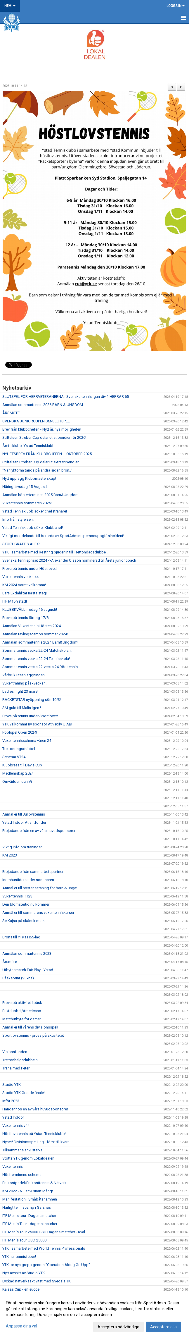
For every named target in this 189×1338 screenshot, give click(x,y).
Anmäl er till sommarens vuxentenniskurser (38, 912)
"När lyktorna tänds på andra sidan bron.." (37, 470)
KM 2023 (9, 855)
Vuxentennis (12, 1166)
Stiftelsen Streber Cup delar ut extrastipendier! (40, 462)
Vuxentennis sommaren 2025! (27, 503)
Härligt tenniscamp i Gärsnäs (26, 1207)
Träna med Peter (16, 1068)
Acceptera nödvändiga (118, 1327)
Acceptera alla (163, 1327)
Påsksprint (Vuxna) (18, 978)
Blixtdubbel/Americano (21, 1011)
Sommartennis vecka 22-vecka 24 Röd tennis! (40, 667)
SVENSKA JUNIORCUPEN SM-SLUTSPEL (36, 421)
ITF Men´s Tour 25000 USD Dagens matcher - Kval (43, 1232)
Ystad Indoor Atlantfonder (24, 822)
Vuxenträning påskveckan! (24, 683)
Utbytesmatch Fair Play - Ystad (27, 970)
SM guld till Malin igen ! (21, 708)
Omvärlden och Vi (17, 781)
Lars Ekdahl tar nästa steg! (24, 593)
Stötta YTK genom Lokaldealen (28, 1158)
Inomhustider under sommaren (28, 880)
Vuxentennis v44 (16, 1125)
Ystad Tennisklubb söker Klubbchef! (32, 527)
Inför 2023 (10, 1101)
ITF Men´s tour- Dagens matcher (29, 1215)
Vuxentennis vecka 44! (20, 577)
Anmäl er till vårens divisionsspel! (30, 1027)
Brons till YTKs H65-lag (21, 937)
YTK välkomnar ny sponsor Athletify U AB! (37, 724)
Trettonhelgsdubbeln (20, 1060)
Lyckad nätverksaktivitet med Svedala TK (36, 1281)
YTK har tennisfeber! (19, 1256)
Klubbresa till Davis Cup (22, 765)
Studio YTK (11, 1084)
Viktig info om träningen (22, 847)
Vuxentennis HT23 (17, 896)
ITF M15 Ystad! (14, 601)
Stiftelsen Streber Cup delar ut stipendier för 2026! (44, 437)
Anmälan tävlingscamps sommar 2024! (35, 634)
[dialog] (94, 1314)
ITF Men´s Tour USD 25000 (24, 1240)
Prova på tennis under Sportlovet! (30, 716)
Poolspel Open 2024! (19, 732)
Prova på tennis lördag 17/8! (25, 617)
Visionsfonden (14, 1052)
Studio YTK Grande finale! (23, 1093)
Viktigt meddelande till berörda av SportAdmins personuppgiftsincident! (63, 536)
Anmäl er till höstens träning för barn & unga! (39, 888)
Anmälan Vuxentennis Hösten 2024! (32, 626)
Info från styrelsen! (18, 519)
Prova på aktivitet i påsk (22, 1002)
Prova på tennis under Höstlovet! (29, 568)
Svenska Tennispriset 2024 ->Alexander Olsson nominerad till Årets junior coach (69, 560)
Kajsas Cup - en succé (20, 1289)
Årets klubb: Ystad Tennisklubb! (29, 445)
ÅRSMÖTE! (11, 413)
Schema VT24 (13, 757)
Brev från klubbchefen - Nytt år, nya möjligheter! (41, 429)
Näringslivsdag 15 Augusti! (25, 486)
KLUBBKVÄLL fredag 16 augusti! (29, 609)
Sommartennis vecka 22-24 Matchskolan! (37, 650)
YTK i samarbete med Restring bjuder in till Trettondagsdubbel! (54, 552)
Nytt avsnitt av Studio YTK (23, 1273)
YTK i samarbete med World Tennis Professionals (43, 1248)
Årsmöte (9, 961)
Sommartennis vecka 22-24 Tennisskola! (36, 658)
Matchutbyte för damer (21, 1019)
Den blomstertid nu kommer (25, 904)
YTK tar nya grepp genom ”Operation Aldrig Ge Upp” (46, 1265)
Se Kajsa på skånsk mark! (24, 921)
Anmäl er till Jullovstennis (23, 814)
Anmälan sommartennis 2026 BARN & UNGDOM (42, 405)
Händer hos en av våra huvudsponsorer (35, 1109)
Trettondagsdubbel (18, 749)
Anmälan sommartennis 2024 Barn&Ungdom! (40, 642)
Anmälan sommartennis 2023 (26, 953)
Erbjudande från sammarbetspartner (32, 871)
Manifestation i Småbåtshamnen (29, 1199)
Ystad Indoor (13, 1117)
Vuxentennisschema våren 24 (26, 740)
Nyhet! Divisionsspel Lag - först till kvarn (36, 1142)
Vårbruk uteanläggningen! (24, 675)
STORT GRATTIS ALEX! (21, 544)
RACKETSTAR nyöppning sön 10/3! (31, 699)
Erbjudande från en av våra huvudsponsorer (38, 830)
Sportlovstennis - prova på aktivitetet (33, 1035)
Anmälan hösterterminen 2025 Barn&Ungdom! (40, 495)
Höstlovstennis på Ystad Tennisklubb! (34, 1133)
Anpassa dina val (21, 1326)
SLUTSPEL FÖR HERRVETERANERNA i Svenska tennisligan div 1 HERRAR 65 (65, 396)
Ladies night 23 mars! (20, 691)
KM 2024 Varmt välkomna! (24, 585)
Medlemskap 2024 (18, 773)
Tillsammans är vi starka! (23, 1150)
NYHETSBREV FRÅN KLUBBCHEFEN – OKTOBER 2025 (47, 454)
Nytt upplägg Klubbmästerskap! (29, 478)
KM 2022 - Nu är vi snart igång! (27, 1191)
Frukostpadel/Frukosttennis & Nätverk (34, 1183)
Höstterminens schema (21, 1174)
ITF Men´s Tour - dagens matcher (29, 1224)
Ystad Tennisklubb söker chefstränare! (34, 511)
